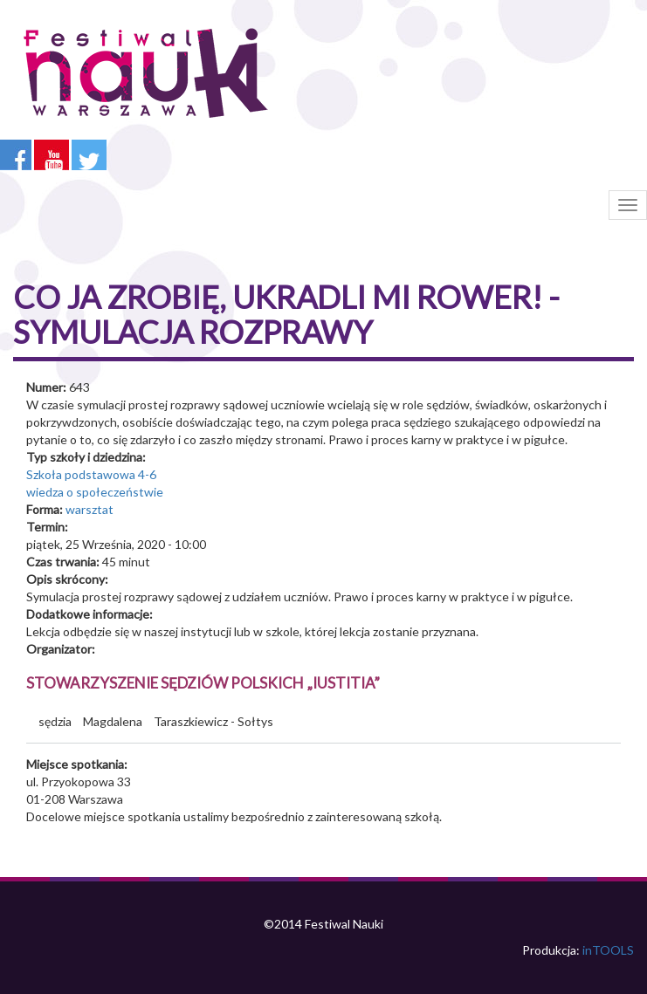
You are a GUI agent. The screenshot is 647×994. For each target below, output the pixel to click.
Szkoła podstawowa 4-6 (91, 474)
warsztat (89, 509)
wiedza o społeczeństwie (94, 491)
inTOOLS (608, 950)
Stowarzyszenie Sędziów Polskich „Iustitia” (203, 683)
